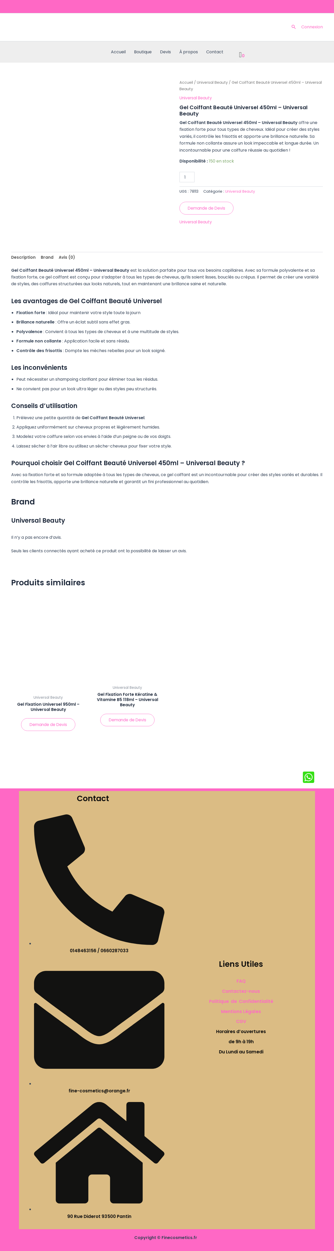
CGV (241, 1022)
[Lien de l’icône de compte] (312, 27)
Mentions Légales (241, 1011)
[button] (293, 27)
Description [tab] (23, 257)
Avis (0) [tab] (67, 257)
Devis (165, 52)
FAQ (241, 981)
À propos (188, 52)
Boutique (143, 52)
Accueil (118, 52)
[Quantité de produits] (187, 177)
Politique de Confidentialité (241, 1001)
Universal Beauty (212, 82)
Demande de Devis (207, 208)
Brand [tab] (47, 257)
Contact (214, 52)
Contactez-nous (241, 991)
